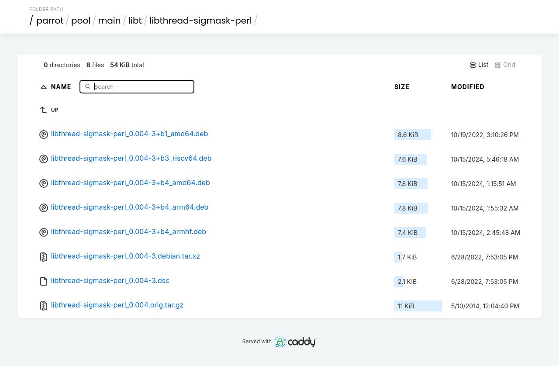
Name (62, 86)
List (478, 65)
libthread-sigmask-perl (200, 20)
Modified (468, 86)
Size (402, 86)
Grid (504, 65)
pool (80, 20)
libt (135, 20)
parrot (50, 20)
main (109, 20)
